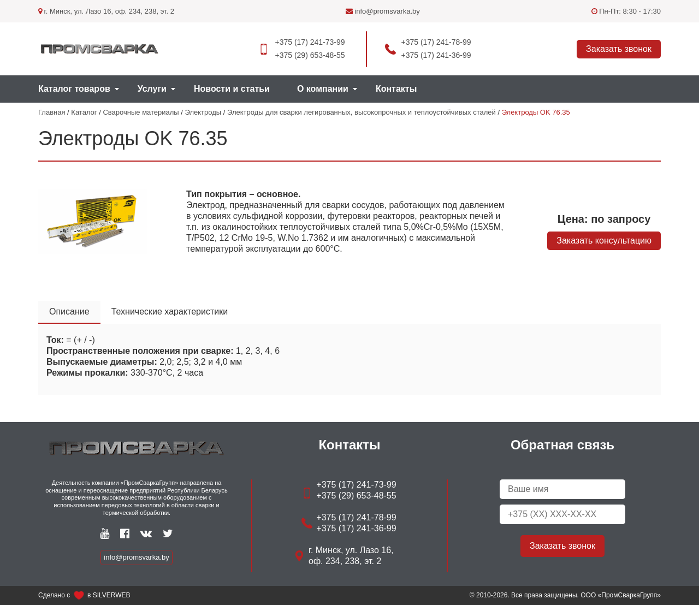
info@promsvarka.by (383, 11)
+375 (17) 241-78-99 (436, 42)
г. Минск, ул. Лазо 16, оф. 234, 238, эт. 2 (106, 11)
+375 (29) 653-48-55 (310, 55)
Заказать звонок (618, 49)
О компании (322, 88)
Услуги (152, 88)
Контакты (396, 88)
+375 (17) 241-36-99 (436, 55)
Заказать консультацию (603, 240)
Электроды (203, 112)
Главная (51, 112)
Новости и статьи (232, 88)
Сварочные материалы (141, 112)
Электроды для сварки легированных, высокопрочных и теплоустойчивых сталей (361, 112)
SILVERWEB (112, 595)
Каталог (84, 112)
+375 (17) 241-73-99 (310, 42)
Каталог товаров (74, 88)
